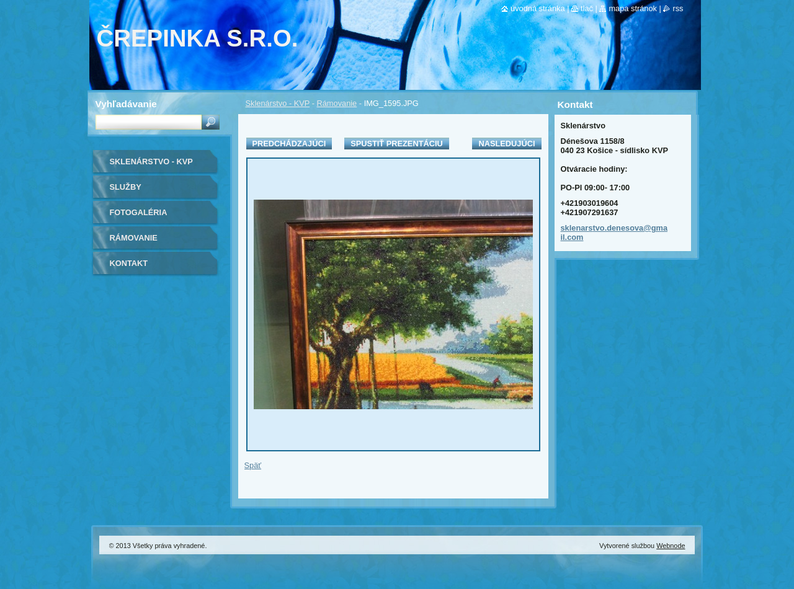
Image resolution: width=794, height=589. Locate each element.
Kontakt (129, 263)
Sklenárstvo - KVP (278, 103)
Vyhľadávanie (126, 104)
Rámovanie (337, 103)
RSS (677, 8)
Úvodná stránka (538, 8)
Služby (125, 187)
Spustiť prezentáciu (396, 143)
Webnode (670, 545)
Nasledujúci (506, 143)
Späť (253, 465)
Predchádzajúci (289, 143)
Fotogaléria (138, 212)
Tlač (587, 8)
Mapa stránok (633, 8)
